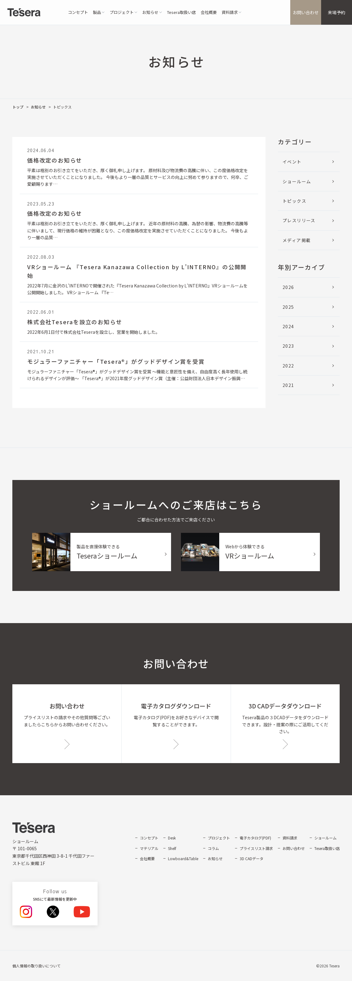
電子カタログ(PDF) (255, 837)
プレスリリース (299, 220)
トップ (17, 106)
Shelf (172, 848)
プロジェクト (219, 837)
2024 (288, 326)
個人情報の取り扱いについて (36, 965)
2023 (288, 346)
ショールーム (297, 181)
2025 (288, 307)
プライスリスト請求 (256, 848)
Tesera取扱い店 (181, 12)
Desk (172, 837)
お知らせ (38, 106)
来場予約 (336, 12)
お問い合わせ (306, 12)
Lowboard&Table (183, 858)
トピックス (294, 201)
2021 (288, 385)
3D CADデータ (251, 858)
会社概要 (209, 12)
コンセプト (78, 12)
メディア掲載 (297, 240)
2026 (288, 287)
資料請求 (290, 837)
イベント (292, 162)
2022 (288, 366)
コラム (213, 848)
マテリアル (149, 848)
